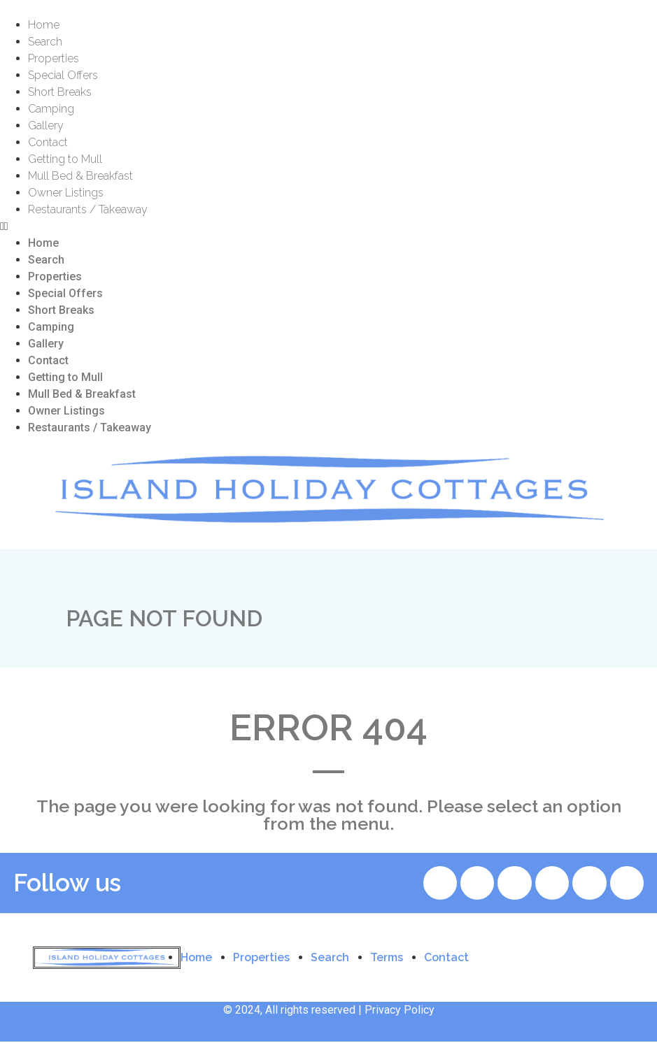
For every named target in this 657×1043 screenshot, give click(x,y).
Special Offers (63, 75)
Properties (53, 58)
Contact (48, 142)
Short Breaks (60, 92)
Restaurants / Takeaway (88, 209)
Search (45, 41)
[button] (328, 226)
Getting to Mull (65, 159)
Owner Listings (66, 192)
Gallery (46, 125)
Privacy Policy (400, 1011)
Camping (51, 108)
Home (43, 24)
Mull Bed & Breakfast (80, 175)
